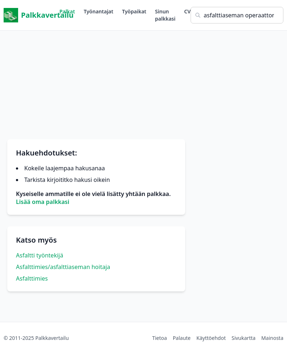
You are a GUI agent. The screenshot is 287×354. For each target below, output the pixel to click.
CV (187, 11)
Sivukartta (243, 337)
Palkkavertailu (31, 15)
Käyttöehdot (211, 337)
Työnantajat (98, 11)
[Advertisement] (143, 81)
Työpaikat (134, 11)
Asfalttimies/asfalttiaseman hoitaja (63, 267)
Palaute (182, 337)
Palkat (67, 11)
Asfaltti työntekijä (39, 255)
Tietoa (159, 337)
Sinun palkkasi (165, 15)
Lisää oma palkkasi (42, 202)
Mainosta (272, 337)
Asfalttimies (32, 278)
